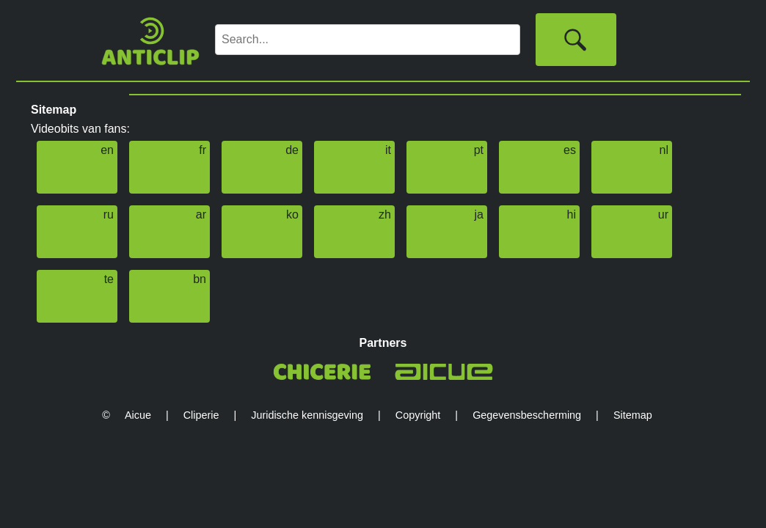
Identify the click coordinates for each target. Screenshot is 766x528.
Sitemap (632, 415)
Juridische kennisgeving (307, 415)
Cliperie (201, 415)
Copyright (418, 415)
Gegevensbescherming (527, 415)
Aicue (138, 415)
